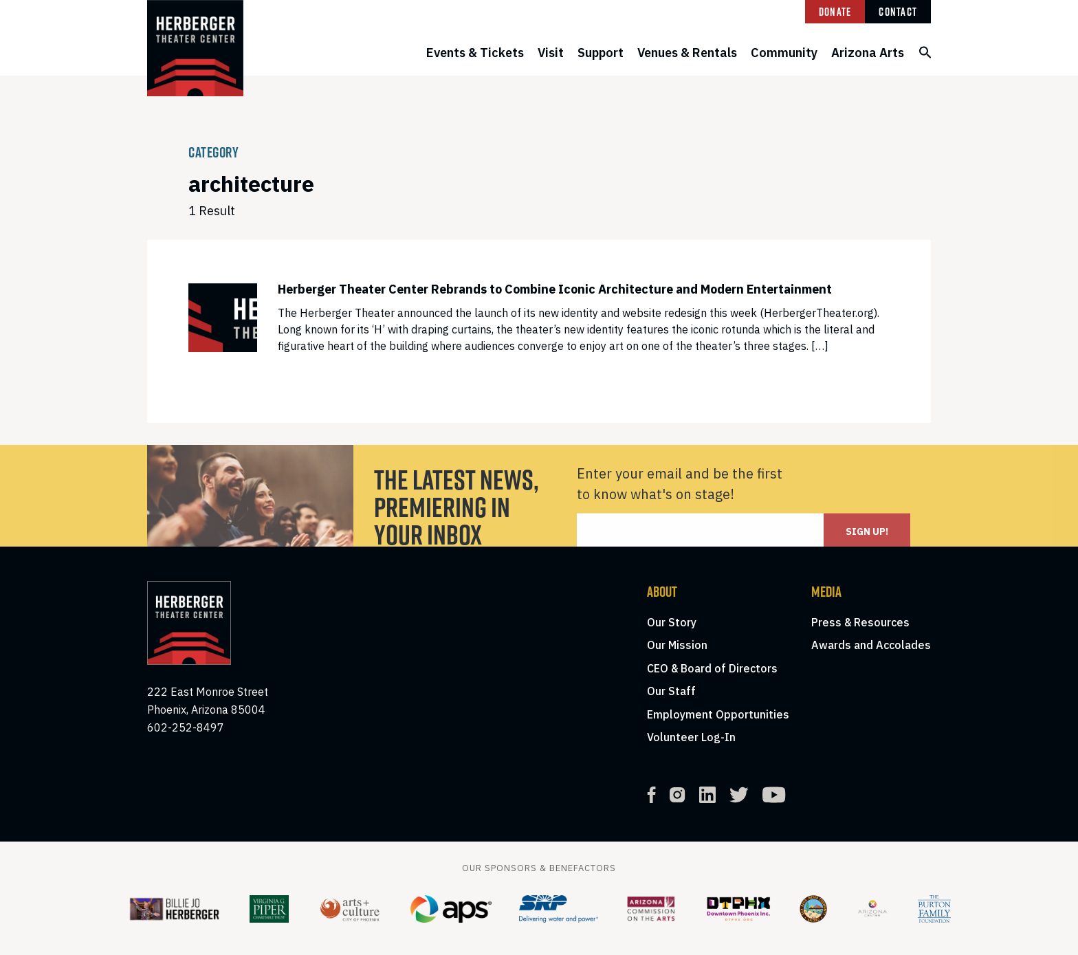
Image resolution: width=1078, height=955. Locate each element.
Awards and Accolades (871, 645)
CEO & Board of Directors (712, 668)
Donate (835, 11)
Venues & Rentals (687, 53)
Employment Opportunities (718, 714)
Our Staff (671, 691)
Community (784, 53)
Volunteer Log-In (691, 737)
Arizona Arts (867, 53)
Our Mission (677, 645)
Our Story (671, 622)
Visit (551, 53)
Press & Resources (860, 622)
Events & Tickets (475, 53)
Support (601, 53)
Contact (898, 11)
